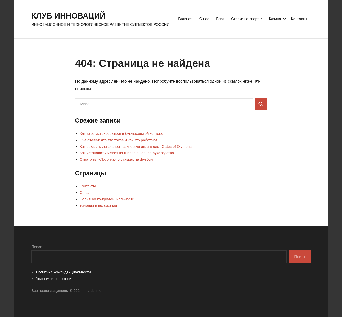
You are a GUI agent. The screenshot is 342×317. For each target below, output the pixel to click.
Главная (185, 19)
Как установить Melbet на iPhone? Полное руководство (127, 153)
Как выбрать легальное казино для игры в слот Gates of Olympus (136, 147)
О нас (204, 19)
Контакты (299, 19)
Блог (220, 19)
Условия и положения (98, 206)
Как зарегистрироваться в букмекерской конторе (121, 133)
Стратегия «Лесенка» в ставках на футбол (116, 159)
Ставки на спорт (246, 19)
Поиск (36, 247)
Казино (276, 19)
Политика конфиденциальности (107, 199)
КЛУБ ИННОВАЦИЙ (68, 15)
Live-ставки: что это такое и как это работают (118, 140)
